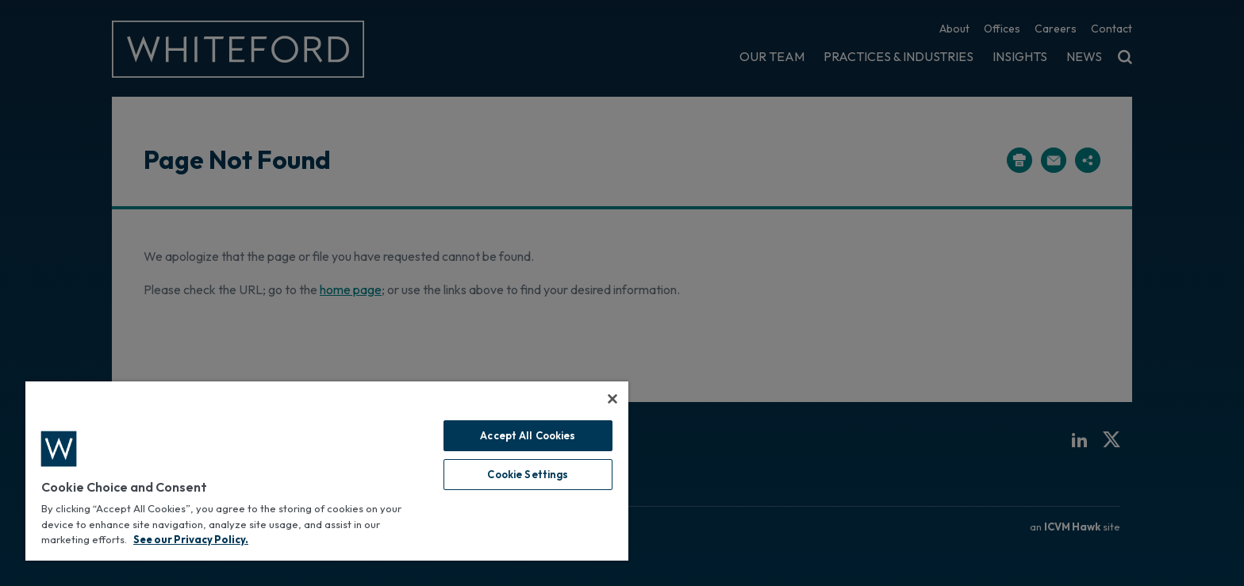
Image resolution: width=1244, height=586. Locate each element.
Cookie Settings (527, 474)
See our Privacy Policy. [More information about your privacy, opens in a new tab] (190, 539)
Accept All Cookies (527, 435)
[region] (326, 471)
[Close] (612, 399)
